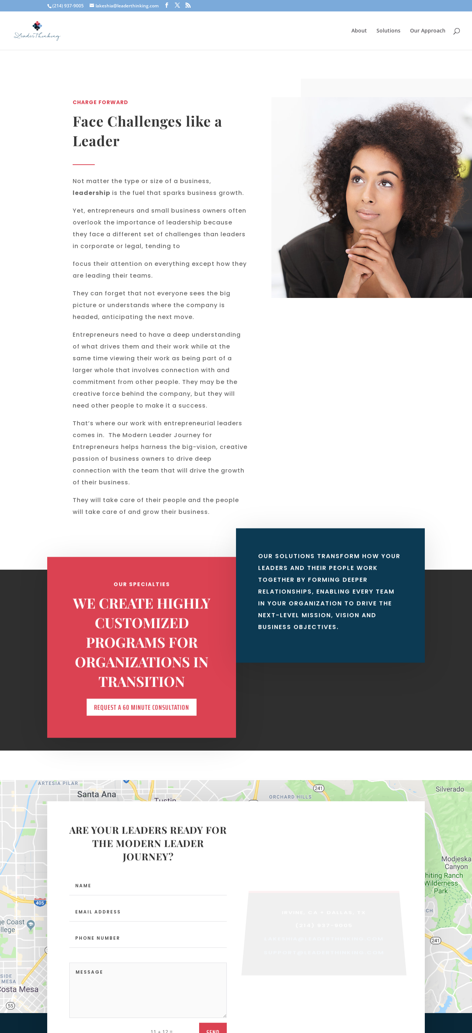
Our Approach (427, 31)
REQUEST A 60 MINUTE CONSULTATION (141, 715)
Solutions (388, 31)
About (359, 31)
